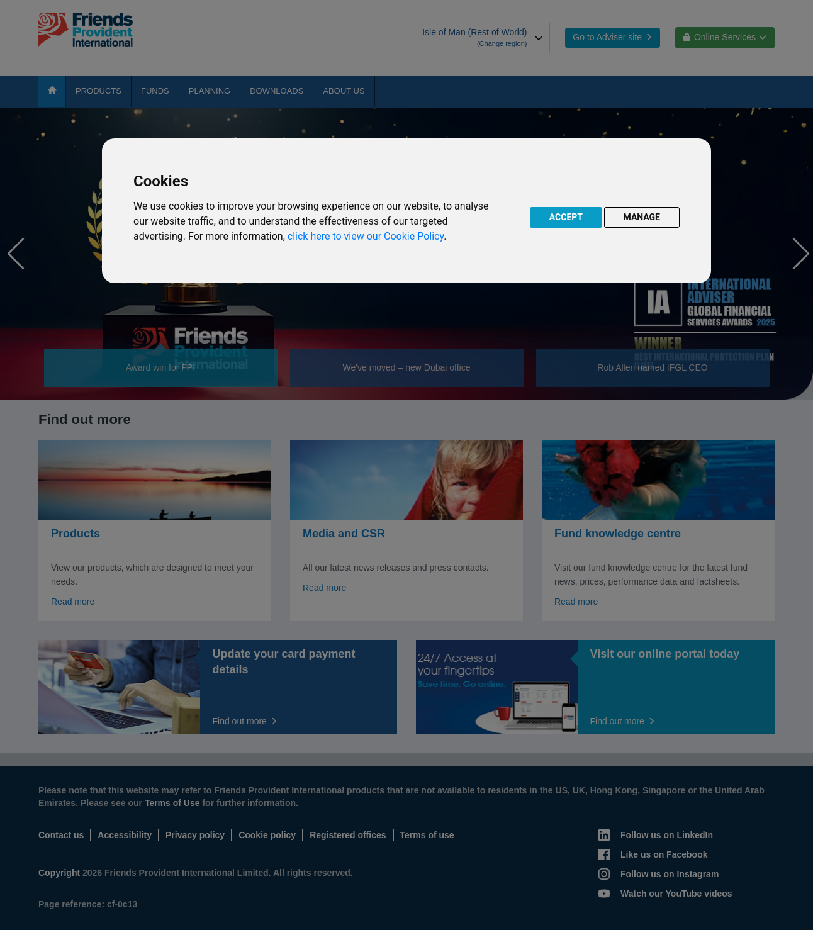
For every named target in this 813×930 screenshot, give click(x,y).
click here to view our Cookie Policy (366, 236)
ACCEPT (566, 217)
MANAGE (642, 217)
